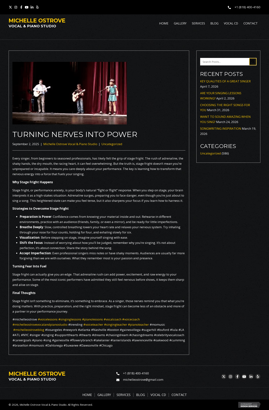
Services (124, 395)
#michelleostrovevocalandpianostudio (39, 324)
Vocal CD (158, 395)
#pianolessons (92, 319)
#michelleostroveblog (28, 330)
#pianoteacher (138, 324)
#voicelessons (47, 319)
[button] (10, 7)
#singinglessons (69, 319)
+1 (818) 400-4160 (247, 7)
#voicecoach (130, 319)
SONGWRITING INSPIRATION (220, 128)
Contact (179, 395)
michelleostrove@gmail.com (143, 379)
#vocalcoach (112, 319)
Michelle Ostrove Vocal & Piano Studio (70, 144)
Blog (140, 395)
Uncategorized (111, 144)
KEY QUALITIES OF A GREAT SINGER (225, 81)
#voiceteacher (93, 324)
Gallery (104, 395)
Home (87, 395)
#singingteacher (115, 324)
